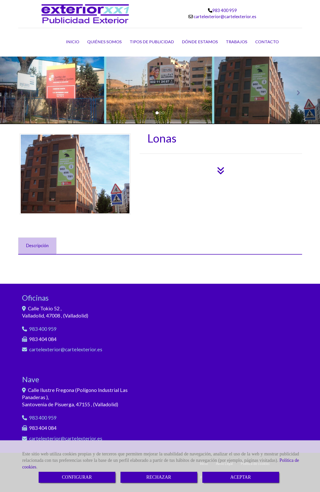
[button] (24, 90)
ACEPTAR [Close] (240, 477)
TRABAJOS (236, 41)
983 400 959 (224, 10)
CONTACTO (267, 41)
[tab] (37, 245)
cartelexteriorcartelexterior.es (224, 16)
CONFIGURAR (77, 477)
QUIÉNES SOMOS (104, 41)
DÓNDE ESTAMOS (200, 41)
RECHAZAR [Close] (158, 477)
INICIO (72, 41)
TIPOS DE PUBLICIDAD (152, 41)
